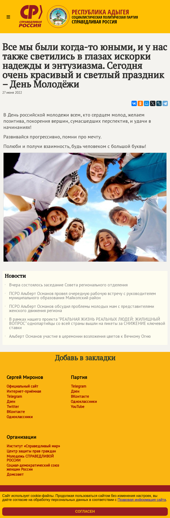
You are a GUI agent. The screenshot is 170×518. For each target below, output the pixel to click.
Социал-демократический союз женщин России (33, 467)
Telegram (14, 396)
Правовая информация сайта (142, 500)
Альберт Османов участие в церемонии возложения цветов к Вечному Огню (78, 337)
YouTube (77, 407)
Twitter (13, 407)
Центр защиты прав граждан (31, 451)
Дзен (11, 402)
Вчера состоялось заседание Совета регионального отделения (66, 286)
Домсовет (15, 474)
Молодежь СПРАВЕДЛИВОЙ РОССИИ (30, 458)
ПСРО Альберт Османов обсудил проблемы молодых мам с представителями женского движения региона (79, 308)
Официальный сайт (22, 386)
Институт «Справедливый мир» (33, 446)
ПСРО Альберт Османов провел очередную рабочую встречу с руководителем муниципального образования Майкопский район (80, 295)
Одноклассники (20, 417)
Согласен (85, 511)
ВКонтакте (16, 412)
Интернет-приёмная (24, 391)
